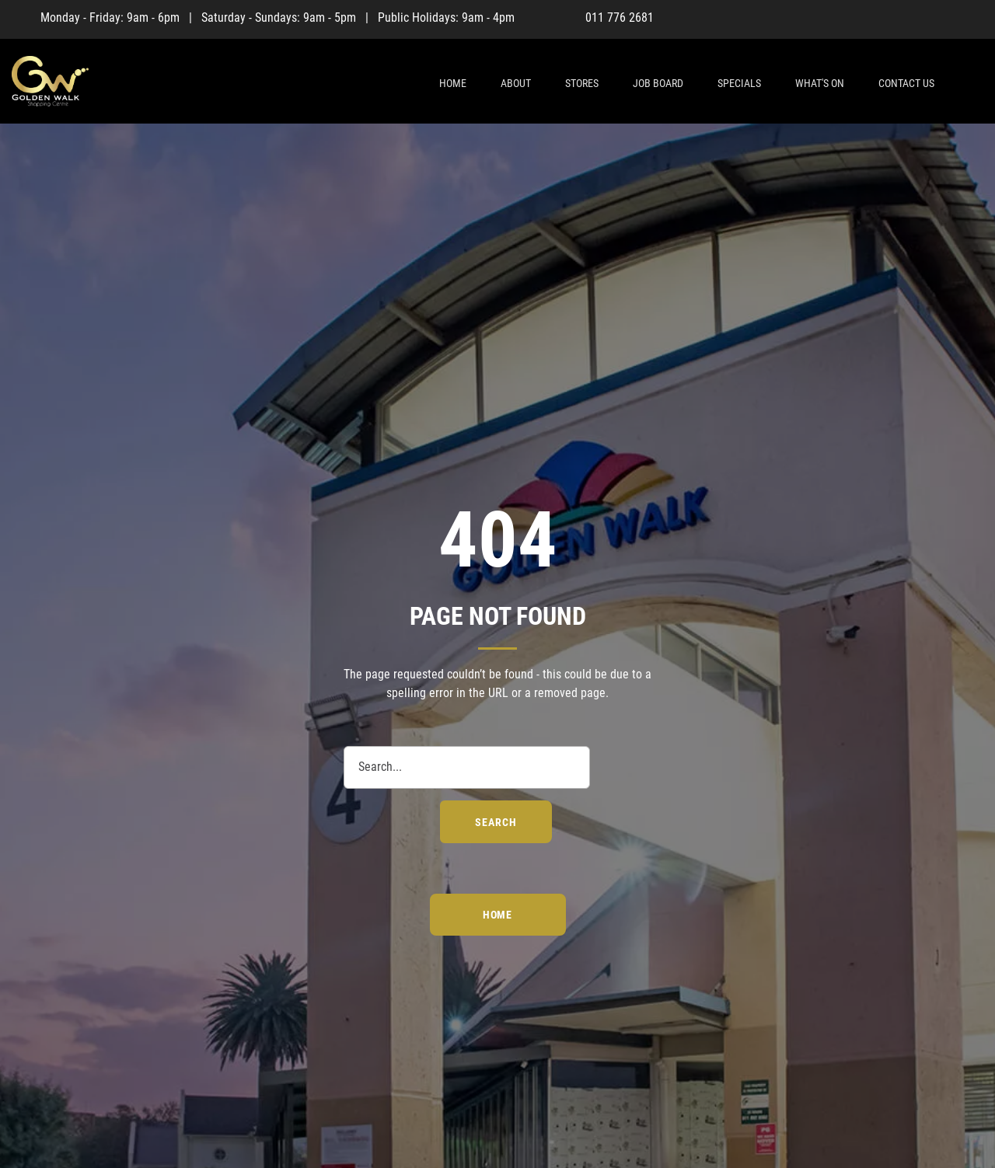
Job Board (658, 83)
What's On (819, 83)
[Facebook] (940, 17)
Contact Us (906, 83)
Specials (739, 83)
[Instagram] (972, 17)
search (495, 822)
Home (452, 83)
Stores (582, 83)
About (516, 83)
